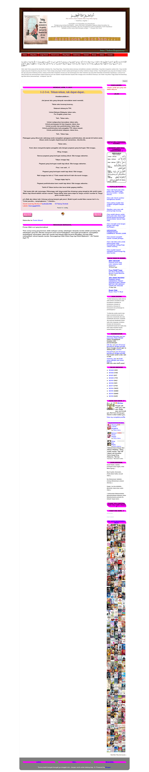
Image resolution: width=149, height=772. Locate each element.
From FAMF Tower (115, 270)
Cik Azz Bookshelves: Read (116, 422)
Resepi (94, 55)
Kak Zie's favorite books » (118, 755)
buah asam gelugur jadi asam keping (115, 360)
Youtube (110, 55)
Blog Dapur (66, 55)
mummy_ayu (111, 358)
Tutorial (86, 55)
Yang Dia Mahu (113, 443)
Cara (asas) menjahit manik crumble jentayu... (115, 237)
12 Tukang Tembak (61, 204)
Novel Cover (55, 55)
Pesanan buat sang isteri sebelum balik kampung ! (115, 264)
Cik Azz (110, 345)
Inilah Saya (76, 55)
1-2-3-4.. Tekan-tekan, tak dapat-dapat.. (62, 92)
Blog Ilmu (33, 55)
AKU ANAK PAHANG (116, 278)
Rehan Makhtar (117, 446)
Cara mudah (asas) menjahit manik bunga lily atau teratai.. (116, 251)
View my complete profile (116, 417)
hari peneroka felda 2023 (116, 337)
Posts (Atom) (38, 220)
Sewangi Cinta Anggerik (114, 426)
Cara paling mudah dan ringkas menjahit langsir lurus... (115, 204)
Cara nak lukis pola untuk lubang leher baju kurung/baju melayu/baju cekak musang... (116, 244)
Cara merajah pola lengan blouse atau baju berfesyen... (116, 225)
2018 (111, 383)
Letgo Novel (44, 55)
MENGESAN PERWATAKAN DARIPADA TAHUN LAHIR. (116, 232)
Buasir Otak (113, 290)
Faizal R (110, 351)
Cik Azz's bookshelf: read (116, 522)
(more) (119, 349)
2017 (111, 386)
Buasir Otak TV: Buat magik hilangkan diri (116, 292)
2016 (111, 388)
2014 (111, 393)
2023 (111, 370)
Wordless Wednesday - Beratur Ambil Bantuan (116, 272)
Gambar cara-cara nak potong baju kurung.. (115, 210)
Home (25, 55)
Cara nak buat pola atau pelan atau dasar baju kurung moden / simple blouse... (115, 192)
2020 (111, 378)
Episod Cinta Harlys (114, 434)
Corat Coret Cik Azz (110, 513)
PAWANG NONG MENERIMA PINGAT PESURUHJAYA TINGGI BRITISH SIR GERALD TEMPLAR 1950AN (117, 282)
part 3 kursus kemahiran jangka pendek (116, 345)
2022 (111, 373)
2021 (111, 375)
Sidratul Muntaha (113, 336)
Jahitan (102, 55)
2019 (111, 380)
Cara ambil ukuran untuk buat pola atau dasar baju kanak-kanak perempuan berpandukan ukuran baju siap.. (116, 217)
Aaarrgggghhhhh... (34, 206)
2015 (111, 391)
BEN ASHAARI (114, 261)
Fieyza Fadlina (117, 430)
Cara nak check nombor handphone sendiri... (115, 198)
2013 (111, 396)
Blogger (108, 767)
